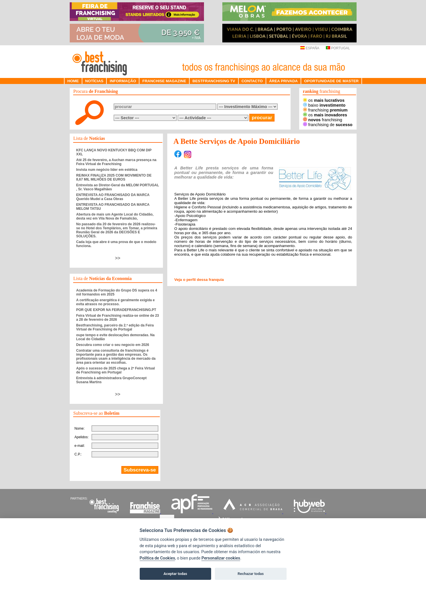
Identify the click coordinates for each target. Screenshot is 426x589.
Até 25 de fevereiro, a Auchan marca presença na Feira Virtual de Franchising (116, 162)
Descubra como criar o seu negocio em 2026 (112, 345)
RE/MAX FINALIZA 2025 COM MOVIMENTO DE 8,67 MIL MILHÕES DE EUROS (114, 177)
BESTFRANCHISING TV (213, 81)
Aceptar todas (175, 574)
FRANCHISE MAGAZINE (164, 81)
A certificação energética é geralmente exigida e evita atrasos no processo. (115, 302)
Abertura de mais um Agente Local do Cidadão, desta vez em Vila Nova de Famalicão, (115, 216)
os (324, 100)
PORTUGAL (338, 48)
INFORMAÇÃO (123, 81)
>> (117, 258)
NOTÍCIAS (94, 81)
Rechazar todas (251, 574)
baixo (324, 105)
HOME (73, 81)
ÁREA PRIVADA (283, 81)
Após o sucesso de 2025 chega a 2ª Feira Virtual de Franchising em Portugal (115, 370)
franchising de (328, 124)
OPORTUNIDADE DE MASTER (331, 81)
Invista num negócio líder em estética (106, 170)
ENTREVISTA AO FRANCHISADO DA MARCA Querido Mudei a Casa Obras (112, 197)
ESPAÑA (309, 48)
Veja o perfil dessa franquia (199, 279)
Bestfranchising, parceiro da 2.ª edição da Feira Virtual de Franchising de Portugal (115, 327)
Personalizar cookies (220, 558)
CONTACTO (252, 81)
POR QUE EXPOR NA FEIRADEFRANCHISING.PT (116, 310)
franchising (325, 110)
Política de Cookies (157, 558)
